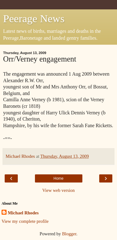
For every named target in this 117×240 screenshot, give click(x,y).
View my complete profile (25, 221)
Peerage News (34, 18)
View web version (58, 190)
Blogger (69, 233)
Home (58, 178)
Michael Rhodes (23, 212)
